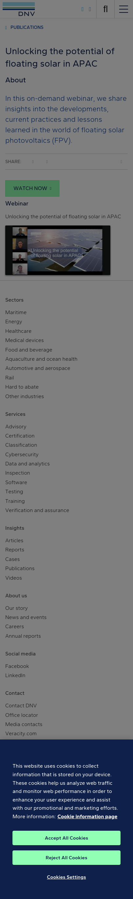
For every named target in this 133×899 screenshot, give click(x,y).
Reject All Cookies (66, 863)
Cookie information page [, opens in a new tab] (87, 822)
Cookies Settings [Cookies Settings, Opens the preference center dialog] (66, 882)
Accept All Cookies (66, 843)
